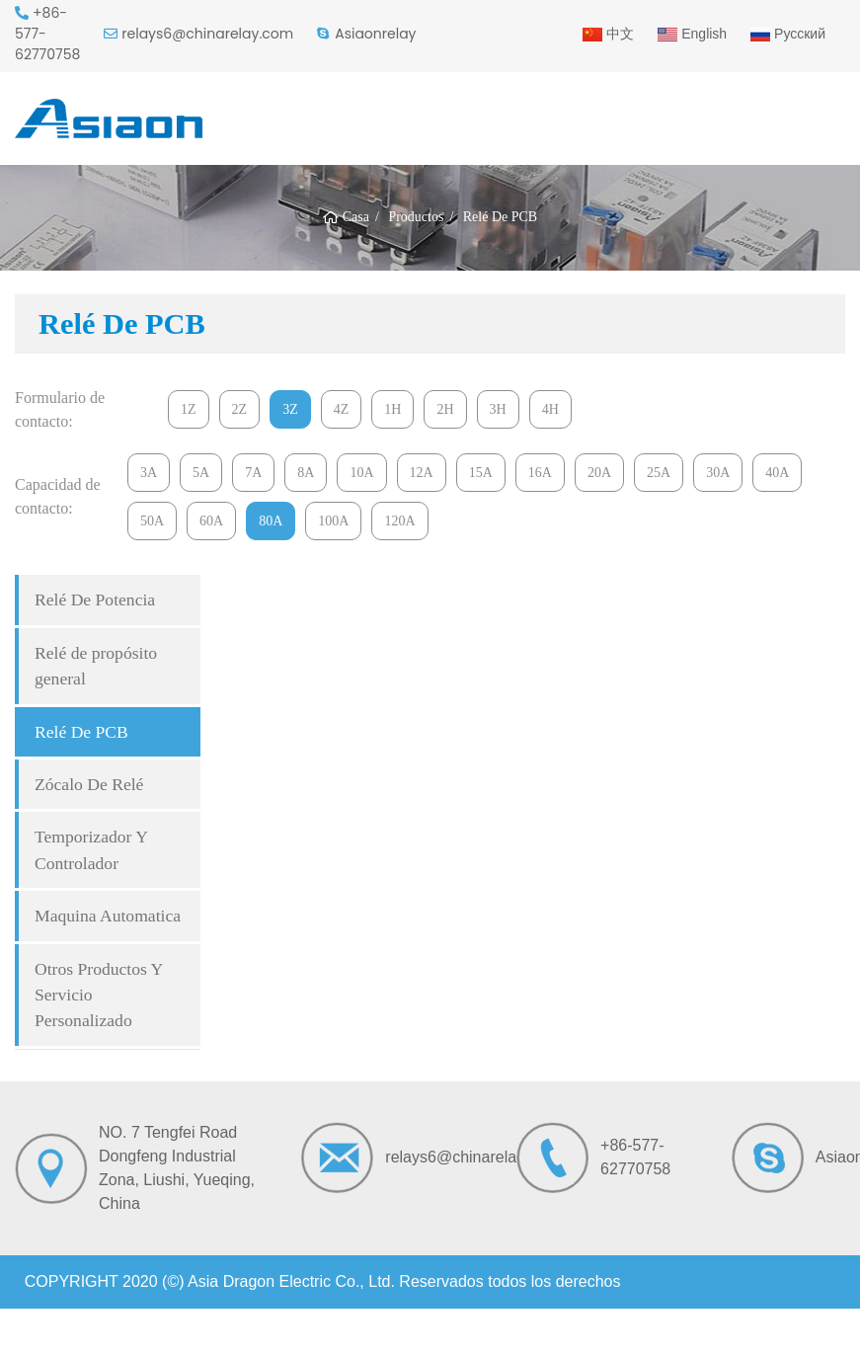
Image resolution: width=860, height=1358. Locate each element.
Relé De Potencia (95, 599)
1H (392, 409)
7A (253, 472)
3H (498, 409)
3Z (290, 409)
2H (444, 409)
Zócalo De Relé (89, 784)
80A (270, 521)
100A (333, 521)
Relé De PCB (81, 732)
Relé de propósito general (96, 665)
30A (718, 472)
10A (361, 472)
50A (152, 521)
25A (658, 472)
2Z (240, 409)
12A (421, 472)
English (692, 33)
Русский (787, 33)
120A (399, 521)
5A (201, 472)
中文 (608, 33)
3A (148, 472)
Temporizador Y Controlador (91, 849)
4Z (342, 409)
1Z (188, 409)
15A (481, 472)
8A (305, 472)
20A (599, 472)
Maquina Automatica (108, 915)
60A (211, 521)
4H (550, 409)
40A (777, 472)
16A (540, 472)
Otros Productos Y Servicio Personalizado (99, 995)
